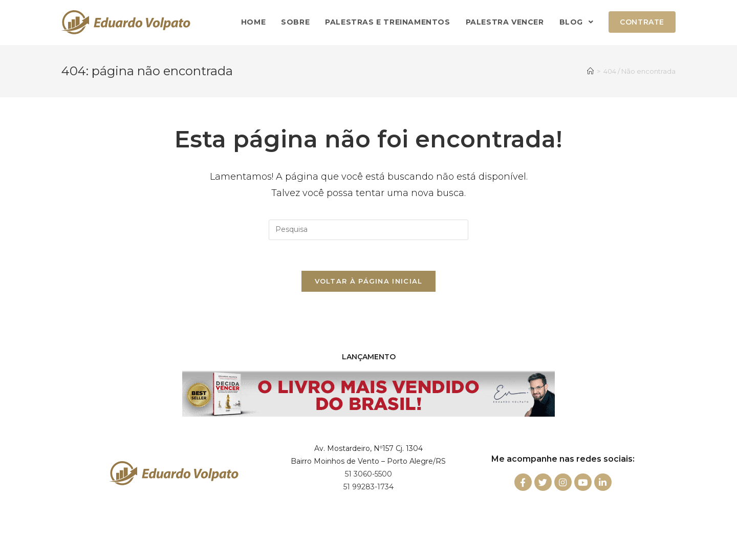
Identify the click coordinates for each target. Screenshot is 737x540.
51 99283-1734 (368, 486)
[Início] (590, 71)
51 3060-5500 (368, 474)
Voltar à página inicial (369, 281)
